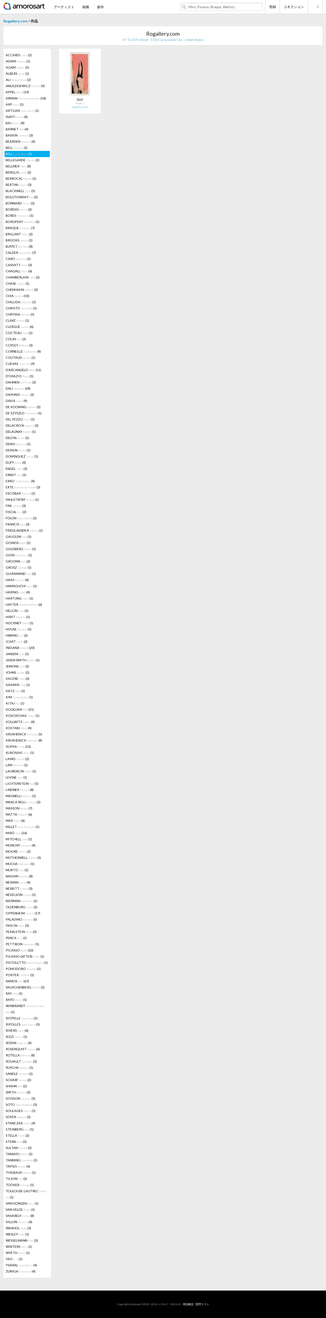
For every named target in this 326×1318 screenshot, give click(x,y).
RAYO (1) (16, 1000)
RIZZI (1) (16, 1037)
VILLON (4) (19, 1222)
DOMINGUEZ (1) (22, 456)
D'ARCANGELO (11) (23, 370)
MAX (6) (15, 820)
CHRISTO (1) (21, 308)
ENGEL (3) (16, 469)
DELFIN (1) (17, 438)
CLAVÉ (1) (17, 320)
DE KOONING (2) (23, 407)
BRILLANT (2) (19, 234)
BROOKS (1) (19, 240)
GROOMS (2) (18, 561)
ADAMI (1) (18, 61)
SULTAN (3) (19, 1148)
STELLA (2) (17, 1135)
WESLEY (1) (17, 1234)
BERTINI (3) (19, 185)
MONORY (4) (20, 845)
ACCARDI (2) (19, 55)
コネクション (294, 7)
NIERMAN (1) (21, 901)
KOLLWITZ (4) (20, 722)
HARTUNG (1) (19, 598)
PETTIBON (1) (22, 944)
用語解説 (188, 1304)
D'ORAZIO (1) (19, 376)
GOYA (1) (19, 555)
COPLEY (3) (19, 345)
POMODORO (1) (23, 969)
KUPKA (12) (18, 746)
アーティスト (64, 7)
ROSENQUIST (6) (23, 1049)
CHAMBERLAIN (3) (23, 277)
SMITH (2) (18, 1092)
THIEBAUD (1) (21, 1172)
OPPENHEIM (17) (23, 913)
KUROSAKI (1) (20, 753)
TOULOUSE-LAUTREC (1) (26, 1194)
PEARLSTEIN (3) (21, 932)
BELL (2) (16, 148)
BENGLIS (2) (18, 172)
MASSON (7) (19, 808)
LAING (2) (17, 759)
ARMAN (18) (26, 98)
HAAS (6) (17, 580)
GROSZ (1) (18, 567)
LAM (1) (17, 765)
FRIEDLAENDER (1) (24, 530)
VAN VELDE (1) (20, 1209)
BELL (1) (19, 154)
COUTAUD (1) (20, 357)
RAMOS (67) (17, 981)
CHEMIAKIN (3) (22, 290)
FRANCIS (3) (17, 524)
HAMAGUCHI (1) (21, 586)
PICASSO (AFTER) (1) (25, 956)
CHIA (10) (17, 296)
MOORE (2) (18, 851)
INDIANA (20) (20, 648)
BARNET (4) (17, 129)
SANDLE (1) (19, 1074)
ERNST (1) (16, 475)
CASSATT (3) (19, 265)
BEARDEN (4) (20, 141)
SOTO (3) (21, 1104)
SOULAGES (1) (20, 1111)
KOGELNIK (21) (20, 709)
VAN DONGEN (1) (22, 1203)
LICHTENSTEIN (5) (22, 783)
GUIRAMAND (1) (21, 574)
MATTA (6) (19, 814)
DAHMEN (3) (21, 382)
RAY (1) (14, 993)
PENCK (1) (16, 938)
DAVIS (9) (16, 401)
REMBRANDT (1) (25, 1009)
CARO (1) (18, 259)
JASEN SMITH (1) (23, 660)
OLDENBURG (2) (21, 907)
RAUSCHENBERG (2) (25, 987)
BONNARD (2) (20, 203)
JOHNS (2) (17, 672)
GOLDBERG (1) (21, 549)
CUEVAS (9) (20, 364)
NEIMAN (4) (18, 882)
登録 (272, 7)
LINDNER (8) (20, 790)
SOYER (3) (18, 1117)
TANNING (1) (21, 1160)
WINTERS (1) (19, 1246)
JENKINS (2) (17, 666)
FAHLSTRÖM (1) (22, 499)
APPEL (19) (17, 92)
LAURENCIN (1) (21, 771)
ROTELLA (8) (20, 1055)
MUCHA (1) (20, 864)
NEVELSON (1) (21, 895)
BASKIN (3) (19, 135)
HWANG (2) (17, 635)
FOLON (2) (21, 518)
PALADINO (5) (21, 919)
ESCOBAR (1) (20, 493)
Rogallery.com (15, 21)
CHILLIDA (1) (21, 302)
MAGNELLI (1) (21, 796)
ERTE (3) (23, 487)
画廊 (85, 7)
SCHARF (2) (18, 1080)
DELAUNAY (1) (21, 432)
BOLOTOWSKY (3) (22, 197)
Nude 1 (80, 103)
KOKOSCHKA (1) (22, 716)
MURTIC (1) (17, 870)
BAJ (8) (15, 123)
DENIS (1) (18, 444)
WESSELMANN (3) (22, 1240)
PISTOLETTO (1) (27, 962)
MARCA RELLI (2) (23, 802)
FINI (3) (16, 506)
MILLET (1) (22, 827)
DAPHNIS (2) (20, 394)
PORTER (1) (20, 975)
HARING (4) (18, 592)
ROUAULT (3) (21, 1061)
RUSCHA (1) (19, 1067)
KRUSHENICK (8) (24, 740)
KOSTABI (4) (19, 728)
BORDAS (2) (19, 209)
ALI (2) (18, 80)
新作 (100, 7)
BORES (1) (19, 215)
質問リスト (202, 1304)
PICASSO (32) (19, 950)
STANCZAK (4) (20, 1123)
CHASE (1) (17, 283)
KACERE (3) (17, 678)
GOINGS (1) (18, 543)
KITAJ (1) (15, 703)
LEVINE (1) (16, 777)
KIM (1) (19, 697)
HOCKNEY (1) (19, 623)
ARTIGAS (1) (22, 111)
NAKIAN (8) (19, 876)
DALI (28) (18, 388)
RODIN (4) (19, 1043)
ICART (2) (16, 641)
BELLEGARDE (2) (22, 160)
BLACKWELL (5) (20, 191)
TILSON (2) (16, 1179)
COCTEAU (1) (19, 333)
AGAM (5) (17, 67)
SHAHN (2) (16, 1086)
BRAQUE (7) (20, 228)
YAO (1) (14, 1259)
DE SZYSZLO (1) (24, 413)
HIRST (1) (18, 617)
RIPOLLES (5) (23, 1024)
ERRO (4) (20, 481)
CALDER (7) (21, 252)
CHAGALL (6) (19, 271)
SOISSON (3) (20, 1098)
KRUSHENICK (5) (24, 734)
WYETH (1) (18, 1253)
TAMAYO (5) (19, 1154)
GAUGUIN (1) (18, 536)
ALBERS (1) (17, 73)
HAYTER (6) (24, 604)
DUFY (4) (16, 462)
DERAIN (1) (18, 450)
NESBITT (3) (19, 888)
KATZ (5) (15, 691)
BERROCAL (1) (21, 178)
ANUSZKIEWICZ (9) (25, 86)
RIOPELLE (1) (21, 1018)
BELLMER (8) (18, 166)
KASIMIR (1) (18, 685)
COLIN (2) (16, 339)
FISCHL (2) (16, 512)
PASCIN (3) (17, 925)
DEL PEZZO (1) (20, 419)
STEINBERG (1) (20, 1129)
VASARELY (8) (20, 1216)
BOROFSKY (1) (22, 222)
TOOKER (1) (20, 1185)
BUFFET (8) (19, 246)
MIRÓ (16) (16, 833)
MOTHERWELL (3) (23, 858)
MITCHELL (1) (19, 839)
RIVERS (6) (17, 1030)
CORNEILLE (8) (23, 351)
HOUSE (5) (18, 629)
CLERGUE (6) (19, 327)
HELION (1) (17, 611)
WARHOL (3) (18, 1228)
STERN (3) (16, 1142)
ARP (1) (15, 104)
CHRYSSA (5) (20, 314)
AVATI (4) (17, 117)
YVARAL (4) (21, 1265)
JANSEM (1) (17, 654)
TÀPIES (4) (18, 1166)
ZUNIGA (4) (20, 1271)
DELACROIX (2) (22, 425)
